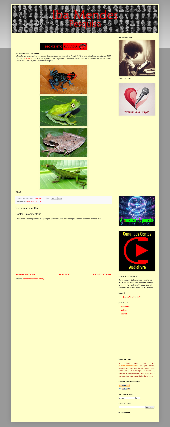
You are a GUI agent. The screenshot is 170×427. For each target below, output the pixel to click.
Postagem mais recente (25, 274)
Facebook (125, 306)
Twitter (124, 310)
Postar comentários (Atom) (33, 279)
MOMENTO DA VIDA (33, 202)
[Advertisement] (136, 156)
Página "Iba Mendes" (131, 297)
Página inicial (64, 274)
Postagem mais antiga (102, 274)
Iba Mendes (38, 198)
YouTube (124, 314)
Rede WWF (27, 58)
